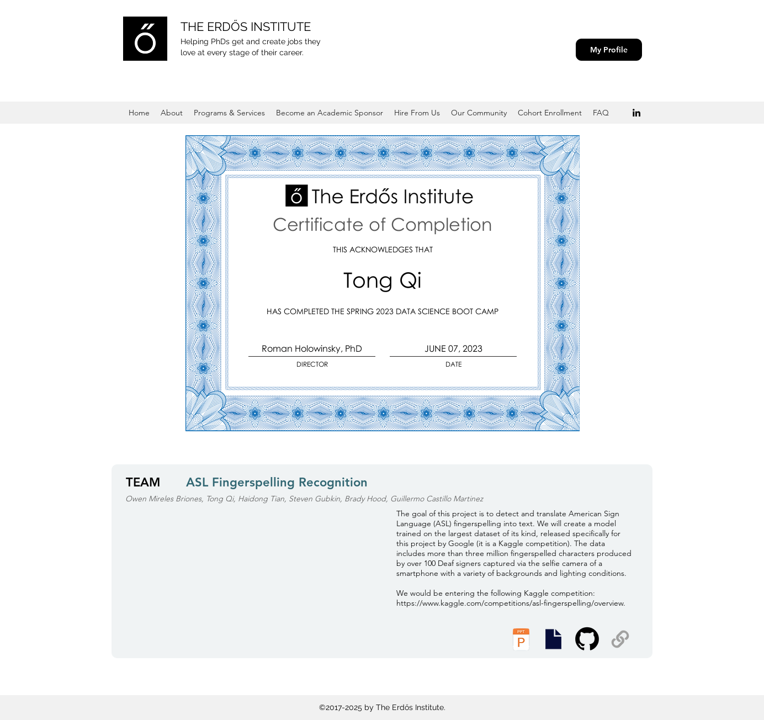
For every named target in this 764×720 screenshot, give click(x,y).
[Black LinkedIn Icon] (636, 112)
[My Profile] (609, 50)
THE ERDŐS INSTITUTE (246, 26)
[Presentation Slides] (553, 639)
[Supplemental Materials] (620, 639)
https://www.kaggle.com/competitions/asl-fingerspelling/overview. (510, 603)
